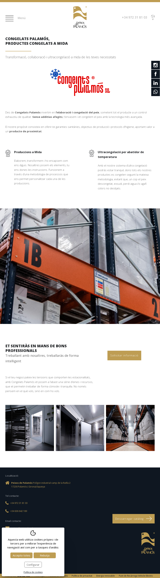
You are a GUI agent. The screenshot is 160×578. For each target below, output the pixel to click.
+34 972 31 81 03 (134, 17)
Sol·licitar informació (124, 355)
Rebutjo (45, 555)
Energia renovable (105, 575)
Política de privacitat (82, 575)
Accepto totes (21, 555)
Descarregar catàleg (133, 518)
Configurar (33, 564)
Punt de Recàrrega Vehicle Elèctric (136, 575)
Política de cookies (33, 572)
